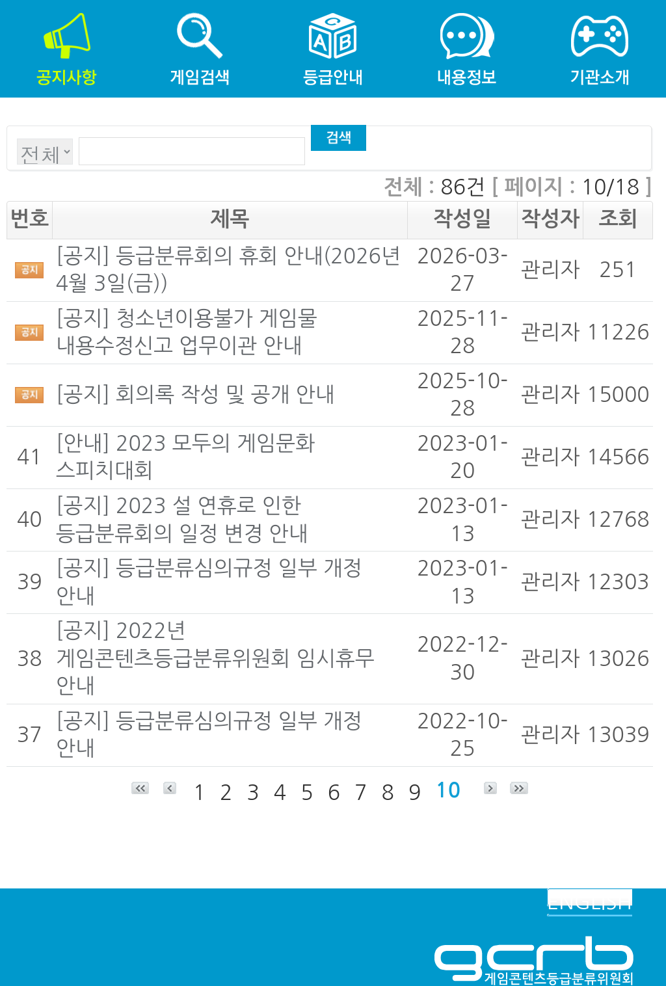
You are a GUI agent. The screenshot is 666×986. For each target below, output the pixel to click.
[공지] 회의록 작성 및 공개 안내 (195, 394)
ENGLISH (589, 902)
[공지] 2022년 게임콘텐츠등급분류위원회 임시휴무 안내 (215, 658)
